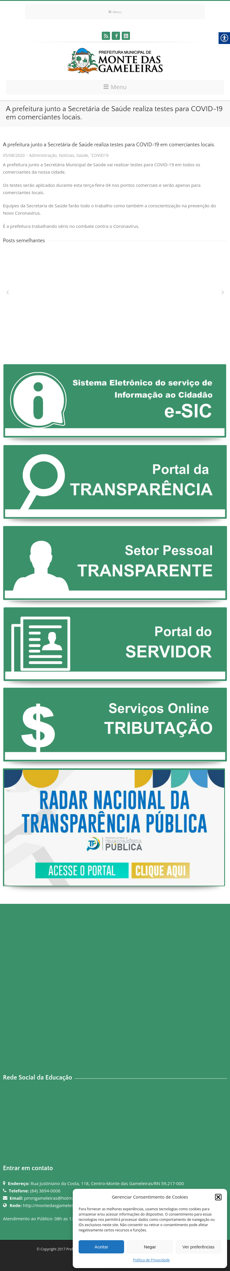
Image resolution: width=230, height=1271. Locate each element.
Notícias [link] (66, 155)
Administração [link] (43, 155)
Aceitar (101, 1246)
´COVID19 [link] (99, 155)
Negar (150, 1246)
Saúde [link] (82, 155)
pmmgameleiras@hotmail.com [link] (55, 1198)
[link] (106, 36)
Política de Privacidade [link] (151, 1260)
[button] (218, 1197)
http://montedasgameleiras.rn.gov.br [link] (61, 1205)
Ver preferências (198, 1246)
